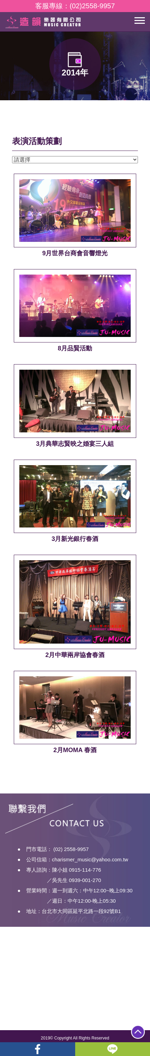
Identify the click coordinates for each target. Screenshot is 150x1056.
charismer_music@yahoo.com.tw (90, 866)
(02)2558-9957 (92, 6)
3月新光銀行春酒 (74, 538)
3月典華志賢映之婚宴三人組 (75, 443)
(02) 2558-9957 (71, 856)
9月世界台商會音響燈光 (75, 253)
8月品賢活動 (75, 348)
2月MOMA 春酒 (75, 750)
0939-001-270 (85, 887)
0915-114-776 (85, 877)
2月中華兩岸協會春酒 (74, 655)
